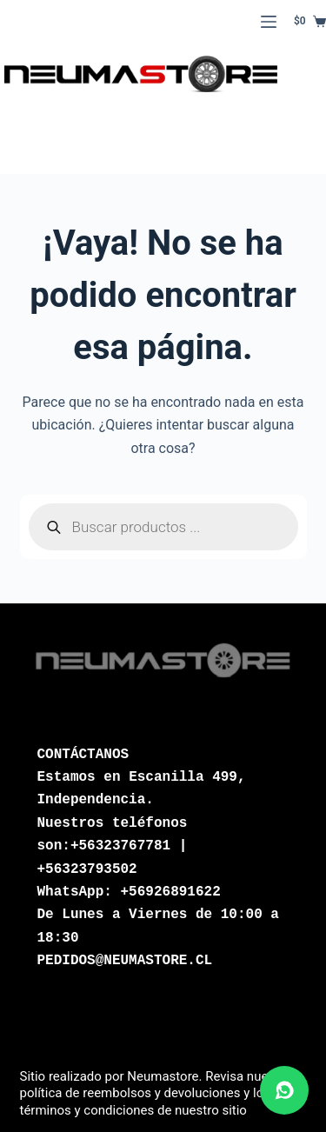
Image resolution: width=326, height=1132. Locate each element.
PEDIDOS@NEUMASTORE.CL (125, 960)
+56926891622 (171, 892)
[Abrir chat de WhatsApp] (284, 1090)
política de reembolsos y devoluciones (130, 1093)
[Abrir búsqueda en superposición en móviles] (163, 527)
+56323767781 (120, 846)
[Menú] (268, 22)
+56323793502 (87, 869)
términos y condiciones (87, 1110)
